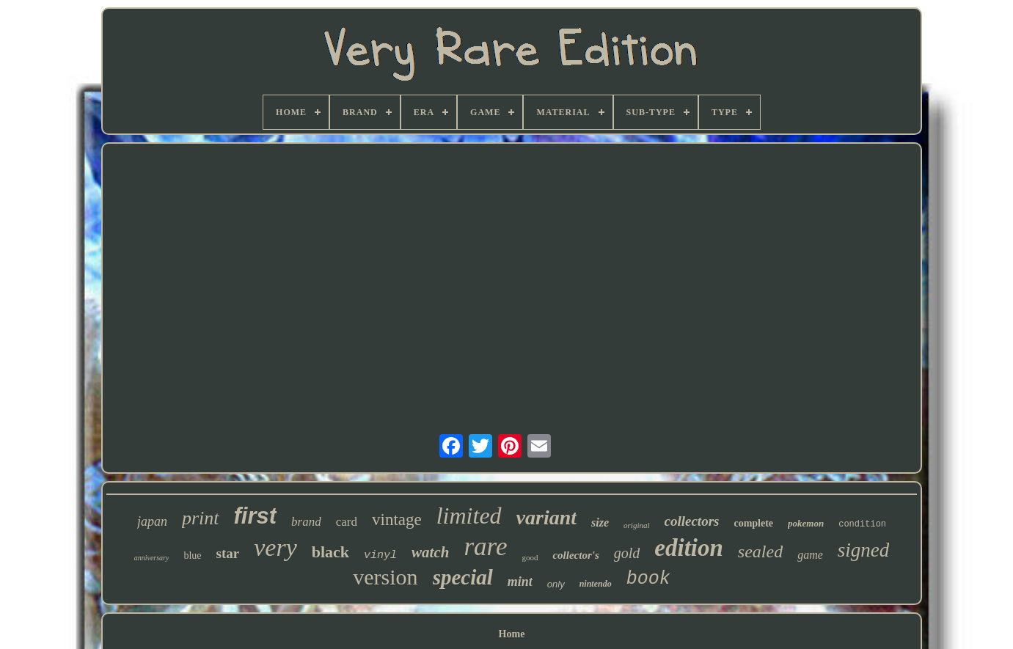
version (385, 577)
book (648, 579)
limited (469, 515)
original (636, 525)
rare (485, 546)
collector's (575, 555)
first (255, 516)
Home (512, 633)
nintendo (595, 584)
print (200, 518)
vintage (397, 519)
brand (306, 522)
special (463, 577)
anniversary (151, 558)
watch (430, 552)
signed (864, 550)
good (530, 557)
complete (753, 523)
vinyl (380, 555)
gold (627, 553)
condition (862, 524)
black (330, 552)
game (810, 555)
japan (152, 521)
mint (520, 581)
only (556, 584)
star (228, 553)
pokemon (806, 523)
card (346, 522)
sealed (760, 551)
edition (688, 548)
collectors (692, 521)
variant (546, 517)
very (275, 547)
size (600, 522)
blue (192, 555)
